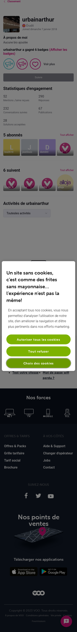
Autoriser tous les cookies (38, 339)
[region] (38, 316)
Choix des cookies (38, 363)
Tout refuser (38, 351)
